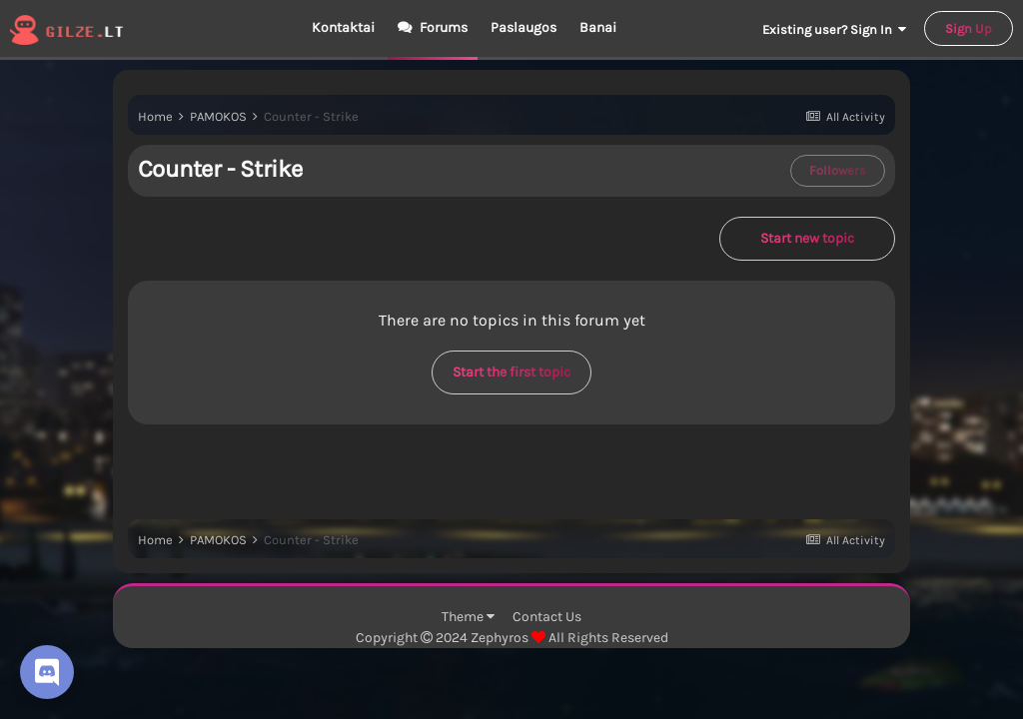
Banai (597, 27)
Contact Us (546, 616)
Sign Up (968, 28)
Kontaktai (343, 27)
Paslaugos (523, 27)
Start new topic (807, 238)
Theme (468, 616)
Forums (442, 27)
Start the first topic (511, 371)
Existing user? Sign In (834, 29)
